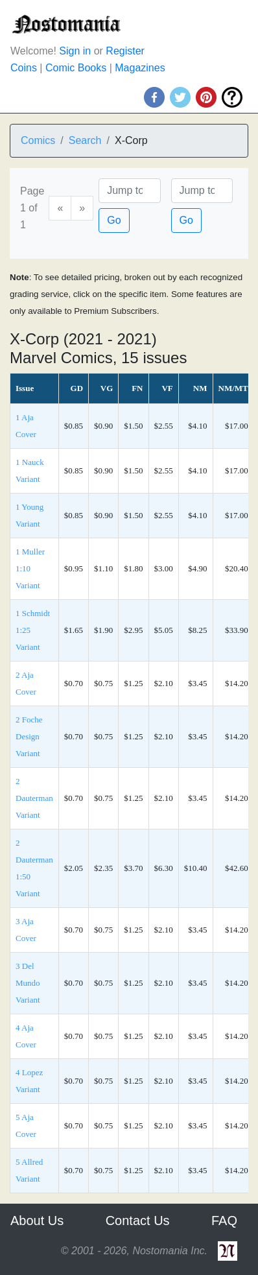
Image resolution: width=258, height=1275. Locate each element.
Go (114, 220)
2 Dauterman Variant (34, 798)
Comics (38, 140)
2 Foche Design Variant (29, 736)
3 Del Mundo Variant (28, 983)
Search (85, 140)
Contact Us (138, 1220)
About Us (37, 1220)
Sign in (75, 50)
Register (125, 50)
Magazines (140, 67)
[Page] (129, 190)
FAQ (224, 1220)
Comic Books (75, 67)
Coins (23, 67)
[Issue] (202, 190)
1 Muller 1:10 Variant (30, 568)
